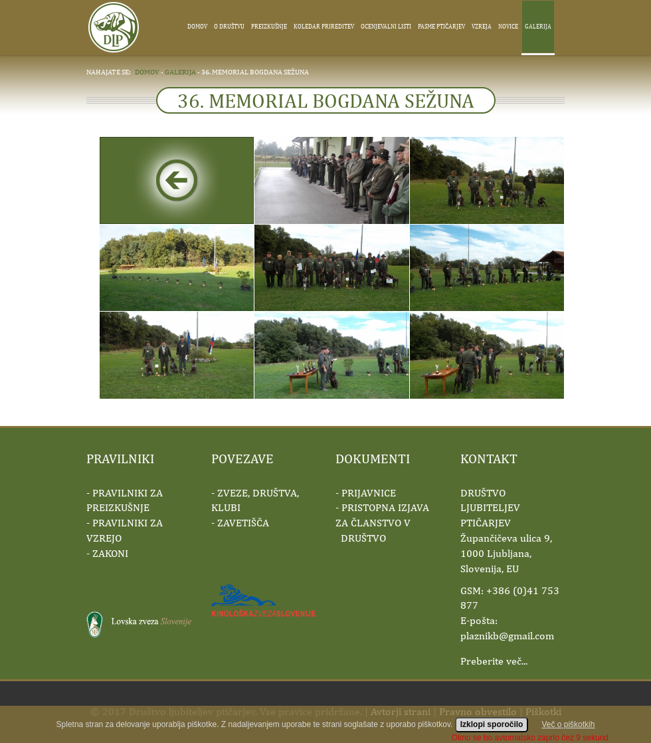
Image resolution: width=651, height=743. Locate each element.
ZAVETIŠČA (243, 522)
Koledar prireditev (324, 26)
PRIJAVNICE (368, 492)
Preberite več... (493, 661)
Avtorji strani (400, 711)
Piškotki (543, 711)
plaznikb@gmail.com (507, 635)
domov (147, 71)
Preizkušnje (269, 26)
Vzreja (482, 26)
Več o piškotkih (568, 732)
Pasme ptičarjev (441, 26)
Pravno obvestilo (478, 711)
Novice (508, 26)
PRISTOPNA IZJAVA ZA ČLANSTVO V (382, 522)
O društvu (229, 26)
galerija (180, 71)
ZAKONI (110, 553)
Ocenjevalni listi (386, 26)
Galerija (538, 26)
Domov (197, 26)
